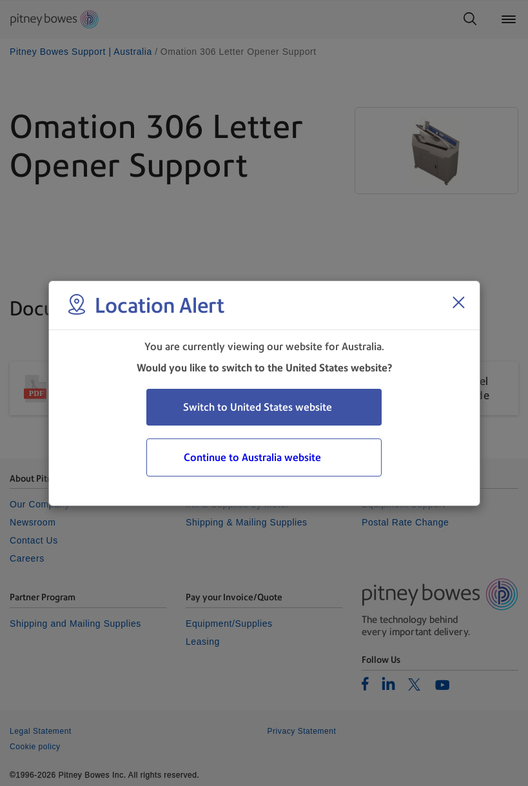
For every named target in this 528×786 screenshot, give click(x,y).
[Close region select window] (458, 302)
